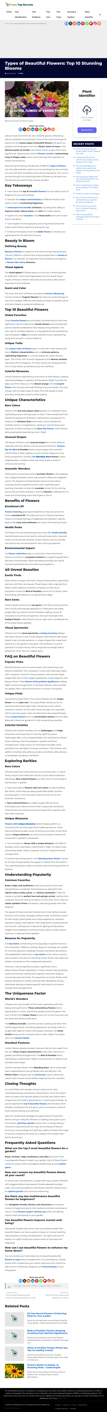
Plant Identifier (89, 14)
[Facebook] (66, 23)
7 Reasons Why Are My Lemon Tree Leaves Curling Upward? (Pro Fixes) (87, 159)
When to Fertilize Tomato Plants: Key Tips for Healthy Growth (47, 1349)
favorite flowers (19, 320)
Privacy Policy (83, 1405)
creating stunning (48, 633)
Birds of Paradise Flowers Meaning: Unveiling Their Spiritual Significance (47, 1331)
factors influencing (55, 293)
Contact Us (66, 1405)
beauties (28, 215)
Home (9, 12)
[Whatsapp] (87, 23)
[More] (99, 23)
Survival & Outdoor (71, 14)
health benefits (59, 533)
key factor (14, 944)
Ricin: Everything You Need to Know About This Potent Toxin (87, 187)
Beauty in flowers (13, 252)
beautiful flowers (37, 191)
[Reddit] (74, 23)
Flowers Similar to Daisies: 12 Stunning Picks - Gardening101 (43, 1366)
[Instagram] (95, 23)
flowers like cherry (16, 262)
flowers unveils (45, 153)
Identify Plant (87, 130)
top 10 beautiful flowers (35, 1104)
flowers (47, 232)
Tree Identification (21, 14)
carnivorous (40, 1075)
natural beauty (49, 1267)
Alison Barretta (11, 73)
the (42, 457)
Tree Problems (36, 14)
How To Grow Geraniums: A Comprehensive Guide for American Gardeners (87, 200)
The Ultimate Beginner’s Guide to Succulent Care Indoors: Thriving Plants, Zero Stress (88, 169)
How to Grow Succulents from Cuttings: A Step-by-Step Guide (86, 208)
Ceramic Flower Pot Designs (87, 194)
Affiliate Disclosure (62, 1408)
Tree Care (48, 14)
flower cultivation (17, 553)
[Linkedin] (79, 23)
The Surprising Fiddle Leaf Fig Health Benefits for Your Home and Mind (87, 179)
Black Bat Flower (45, 429)
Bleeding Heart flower (49, 858)
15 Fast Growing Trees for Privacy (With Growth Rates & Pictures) (88, 151)
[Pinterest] (83, 23)
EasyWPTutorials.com (13, 1408)
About (58, 1405)
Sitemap (73, 1408)
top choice (40, 954)
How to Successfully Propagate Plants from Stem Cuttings (88, 217)
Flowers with (20, 824)
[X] (70, 23)
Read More (62, 1398)
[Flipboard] (91, 23)
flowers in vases (12, 1259)
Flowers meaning (13, 512)
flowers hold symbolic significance (42, 681)
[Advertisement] (53, 41)
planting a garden (26, 1123)
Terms (74, 1405)
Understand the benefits (19, 207)
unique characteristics (30, 199)
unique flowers (18, 717)
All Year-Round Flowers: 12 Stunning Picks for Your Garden (46, 1314)
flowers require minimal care (32, 1212)
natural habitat (22, 1038)
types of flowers (58, 166)
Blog (11, 23)
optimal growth (15, 1191)
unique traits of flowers (20, 349)
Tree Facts (58, 14)
